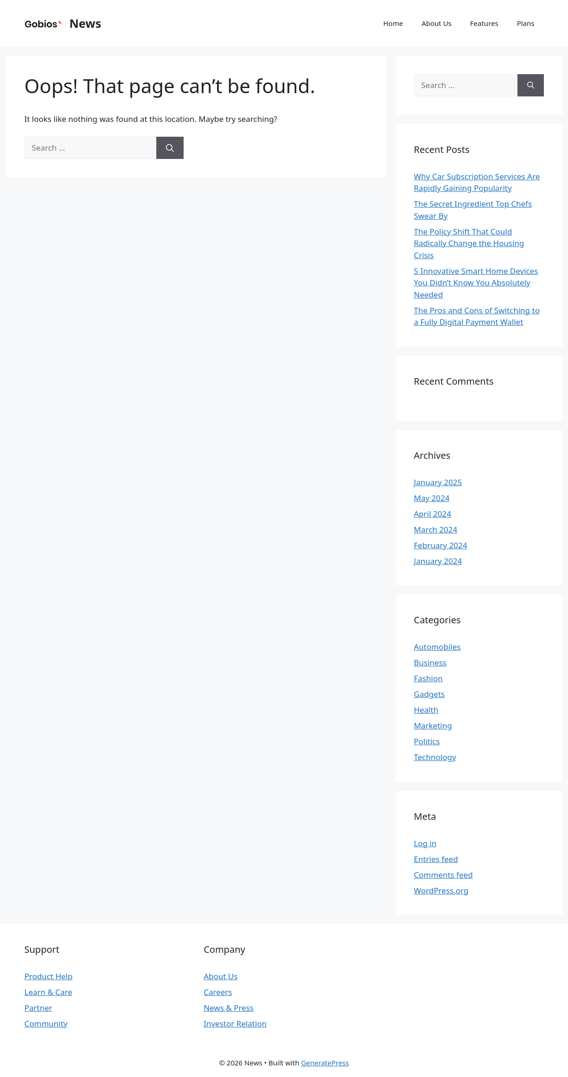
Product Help (49, 976)
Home (393, 23)
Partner (38, 1007)
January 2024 (438, 561)
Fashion (428, 678)
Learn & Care (48, 992)
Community (46, 1023)
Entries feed (436, 859)
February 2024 (440, 545)
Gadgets (429, 694)
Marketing (433, 725)
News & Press (229, 1007)
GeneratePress (325, 1062)
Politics (427, 741)
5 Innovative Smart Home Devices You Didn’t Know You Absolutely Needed (476, 283)
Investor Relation (235, 1023)
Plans (526, 23)
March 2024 (436, 529)
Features (484, 23)
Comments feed (443, 874)
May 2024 (432, 498)
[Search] (170, 148)
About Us (436, 23)
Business (430, 662)
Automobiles (437, 646)
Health (426, 709)
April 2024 (432, 513)
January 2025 (438, 482)
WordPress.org (441, 890)
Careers (218, 992)
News (86, 23)
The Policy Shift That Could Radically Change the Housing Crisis (469, 243)
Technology (435, 757)
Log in (425, 843)
